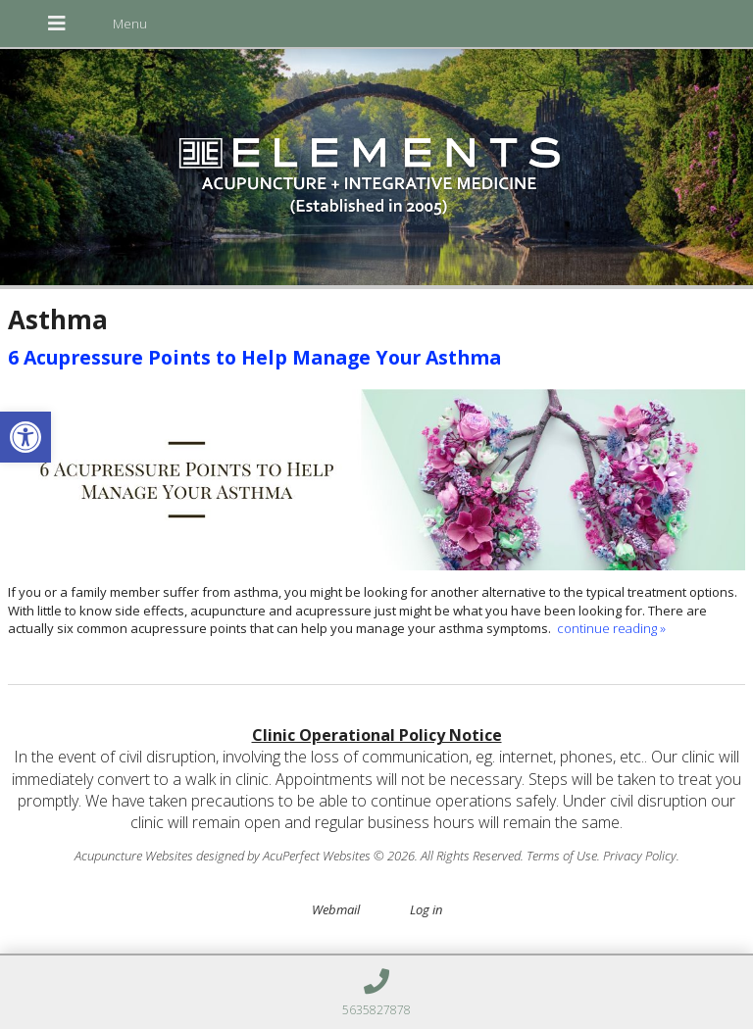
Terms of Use (562, 855)
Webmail (336, 909)
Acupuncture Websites (134, 855)
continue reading (611, 628)
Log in (426, 909)
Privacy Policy (640, 855)
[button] (25, 437)
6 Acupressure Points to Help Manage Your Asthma (254, 357)
